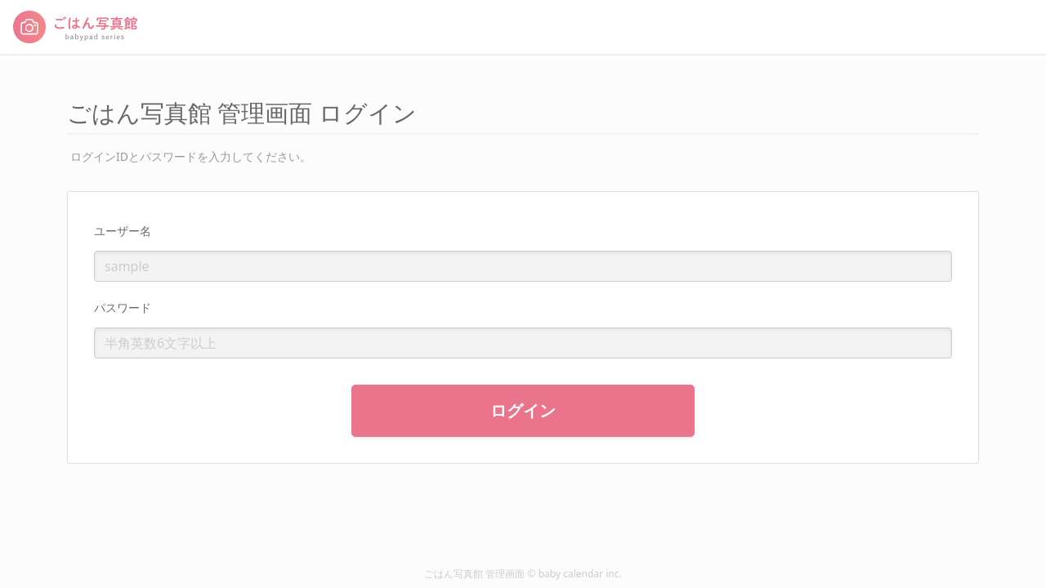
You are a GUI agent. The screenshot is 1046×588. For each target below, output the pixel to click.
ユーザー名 (122, 230)
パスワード (122, 307)
